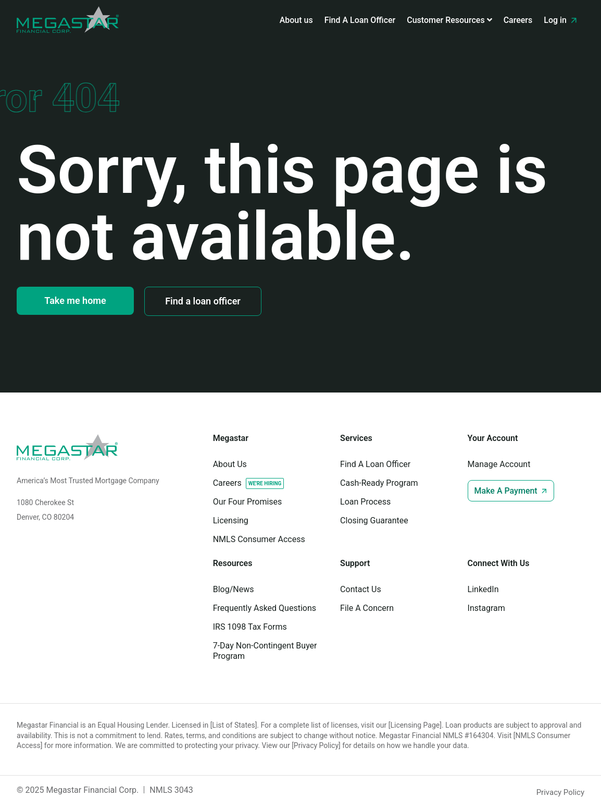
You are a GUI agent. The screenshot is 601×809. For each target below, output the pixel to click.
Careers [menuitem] (518, 20)
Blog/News (233, 589)
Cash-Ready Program (379, 483)
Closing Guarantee (374, 520)
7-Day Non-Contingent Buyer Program (265, 651)
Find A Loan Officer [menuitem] (360, 20)
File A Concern (367, 608)
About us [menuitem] (296, 20)
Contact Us (360, 589)
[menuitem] (449, 20)
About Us (230, 464)
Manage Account (499, 464)
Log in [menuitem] (561, 20)
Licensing (230, 520)
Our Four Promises (247, 502)
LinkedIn (483, 589)
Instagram (486, 608)
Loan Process (365, 502)
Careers (227, 483)
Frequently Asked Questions (264, 608)
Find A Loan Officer (375, 464)
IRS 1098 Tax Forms (250, 627)
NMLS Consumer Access (259, 539)
